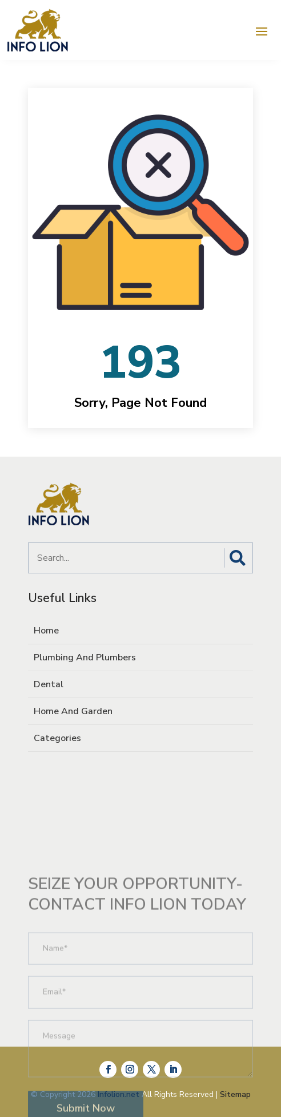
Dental (48, 684)
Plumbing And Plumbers (85, 657)
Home (46, 630)
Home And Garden (73, 711)
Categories (57, 738)
